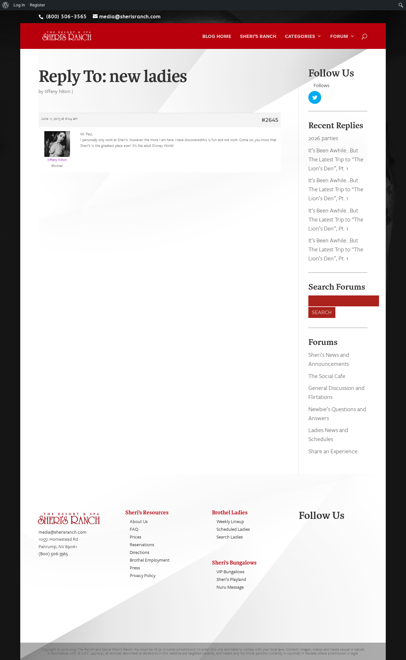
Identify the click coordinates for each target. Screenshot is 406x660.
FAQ (134, 529)
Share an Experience (332, 451)
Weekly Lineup (230, 521)
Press (135, 568)
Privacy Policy (142, 575)
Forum (339, 37)
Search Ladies (229, 537)
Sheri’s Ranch (258, 37)
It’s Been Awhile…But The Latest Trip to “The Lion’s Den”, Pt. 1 (335, 159)
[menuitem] (5, 5)
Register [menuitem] (37, 5)
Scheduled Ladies (233, 529)
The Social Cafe (326, 376)
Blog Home (216, 37)
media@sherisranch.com (62, 532)
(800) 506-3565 (53, 553)
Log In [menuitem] (19, 5)
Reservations (142, 544)
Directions (139, 552)
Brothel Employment (150, 560)
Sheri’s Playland (231, 579)
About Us (139, 521)
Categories (300, 37)
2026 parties (323, 138)
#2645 (269, 120)
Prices (135, 537)
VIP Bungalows (230, 571)
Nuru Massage (230, 587)
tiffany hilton (57, 91)
